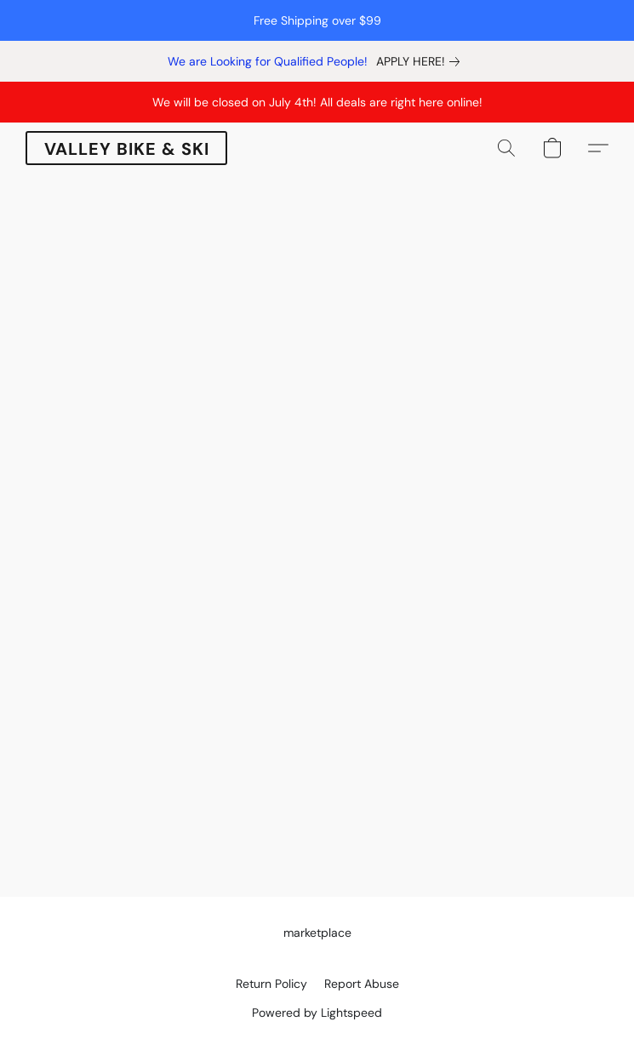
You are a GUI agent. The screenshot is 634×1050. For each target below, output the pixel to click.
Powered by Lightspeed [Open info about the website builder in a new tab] (317, 1012)
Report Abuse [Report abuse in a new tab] (361, 983)
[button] (126, 148)
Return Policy (271, 983)
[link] (421, 61)
